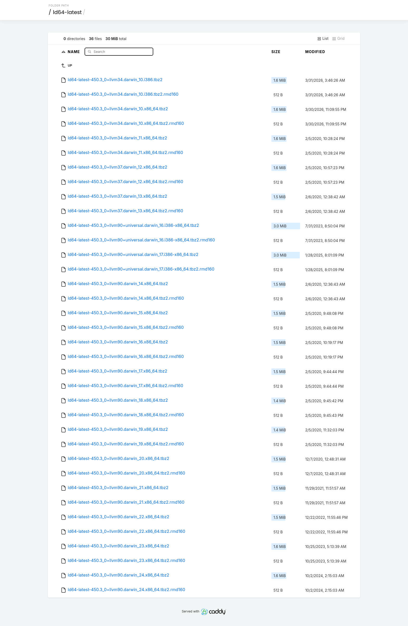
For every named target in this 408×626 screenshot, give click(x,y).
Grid (338, 38)
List (322, 38)
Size (275, 51)
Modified (315, 51)
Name (74, 51)
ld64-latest (67, 12)
